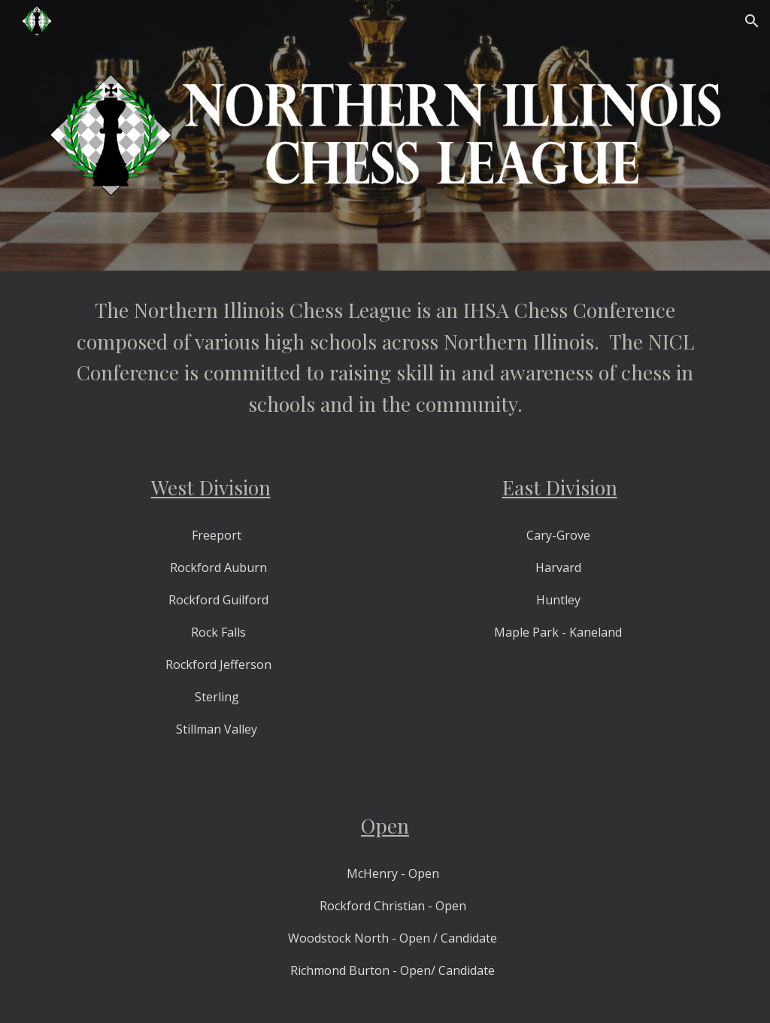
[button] (752, 21)
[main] (385, 357)
